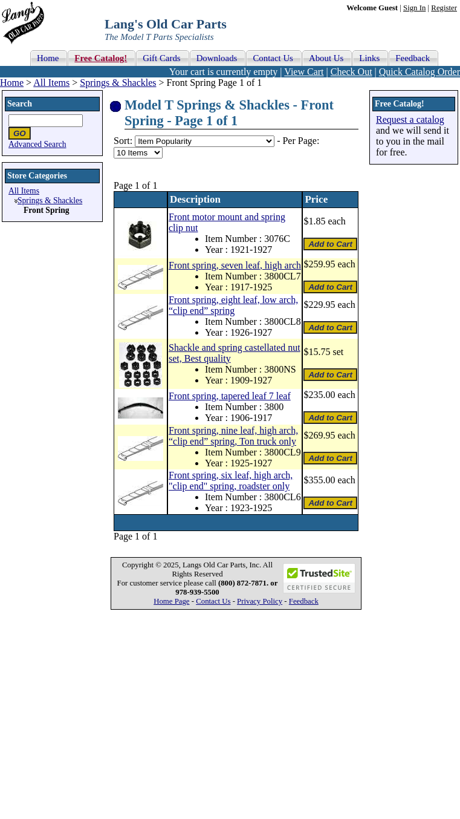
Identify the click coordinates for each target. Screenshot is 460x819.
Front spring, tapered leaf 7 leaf (230, 396)
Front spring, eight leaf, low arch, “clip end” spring (233, 305)
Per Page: (300, 140)
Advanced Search (37, 144)
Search (19, 103)
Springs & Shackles (118, 82)
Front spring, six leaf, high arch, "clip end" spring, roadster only (231, 480)
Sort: (123, 140)
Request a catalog (410, 119)
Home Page (171, 601)
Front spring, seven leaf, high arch (235, 265)
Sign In (414, 8)
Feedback (304, 601)
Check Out (351, 72)
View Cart (303, 72)
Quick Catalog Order (419, 72)
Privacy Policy (259, 601)
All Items (51, 82)
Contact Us (213, 601)
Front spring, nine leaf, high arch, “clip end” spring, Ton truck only (233, 435)
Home (12, 82)
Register (444, 8)
